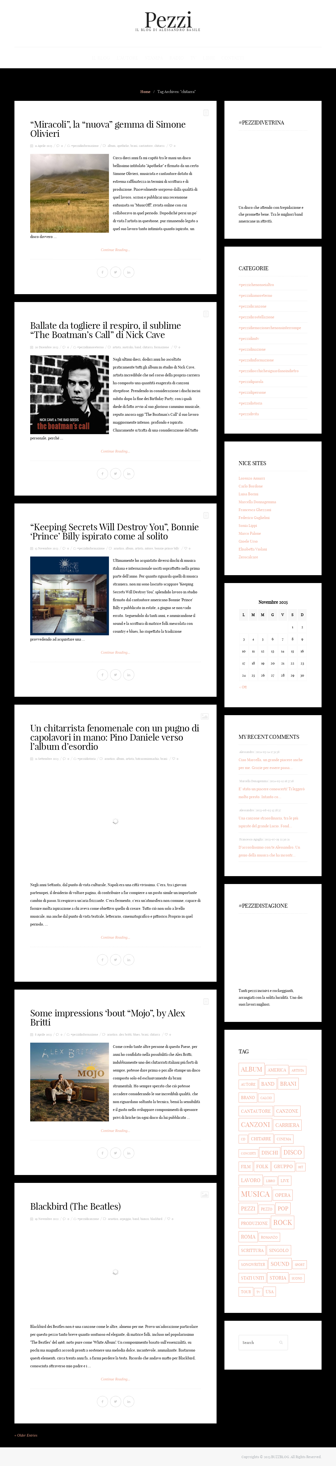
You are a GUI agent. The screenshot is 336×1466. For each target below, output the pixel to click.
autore (149, 548)
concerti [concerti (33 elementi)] (248, 1154)
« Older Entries (25, 1435)
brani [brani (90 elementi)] (288, 1083)
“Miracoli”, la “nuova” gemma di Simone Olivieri (108, 129)
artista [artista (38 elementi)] (298, 1071)
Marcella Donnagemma (257, 502)
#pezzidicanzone (88, 1219)
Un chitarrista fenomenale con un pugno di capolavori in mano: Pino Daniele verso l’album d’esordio (114, 737)
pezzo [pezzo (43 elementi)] (266, 1209)
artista (117, 347)
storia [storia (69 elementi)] (278, 1278)
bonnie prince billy (167, 548)
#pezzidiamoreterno (90, 347)
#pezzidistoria (86, 759)
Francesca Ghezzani (255, 510)
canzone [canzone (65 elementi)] (287, 1111)
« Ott (243, 687)
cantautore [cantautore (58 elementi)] (256, 1111)
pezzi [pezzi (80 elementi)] (248, 1208)
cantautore (146, 146)
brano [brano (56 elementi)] (248, 1097)
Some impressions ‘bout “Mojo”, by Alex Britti (107, 1017)
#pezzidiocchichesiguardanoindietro (269, 371)
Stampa (154, 58)
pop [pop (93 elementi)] (283, 1208)
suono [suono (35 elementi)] (297, 1279)
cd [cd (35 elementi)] (243, 1139)
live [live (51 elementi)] (285, 1180)
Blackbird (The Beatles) (75, 1206)
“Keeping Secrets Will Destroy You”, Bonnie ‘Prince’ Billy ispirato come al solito (114, 531)
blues (136, 1035)
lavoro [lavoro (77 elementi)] (250, 1180)
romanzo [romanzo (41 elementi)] (269, 1237)
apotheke (123, 146)
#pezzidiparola (251, 382)
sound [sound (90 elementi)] (280, 1264)
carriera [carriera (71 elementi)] (287, 1125)
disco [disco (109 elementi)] (293, 1152)
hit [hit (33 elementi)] (300, 1167)
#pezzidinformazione (85, 146)
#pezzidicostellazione (256, 317)
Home (145, 92)
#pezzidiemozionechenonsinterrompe (270, 328)
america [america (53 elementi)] (277, 1070)
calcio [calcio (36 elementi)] (266, 1098)
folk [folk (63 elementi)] (262, 1167)
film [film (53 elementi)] (246, 1166)
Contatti (231, 58)
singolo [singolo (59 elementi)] (279, 1250)
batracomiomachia (147, 759)
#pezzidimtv (249, 338)
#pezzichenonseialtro (256, 285)
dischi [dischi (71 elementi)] (269, 1153)
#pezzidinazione (252, 349)
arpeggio (125, 1219)
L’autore (128, 58)
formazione (161, 347)
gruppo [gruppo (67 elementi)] (283, 1167)
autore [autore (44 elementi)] (248, 1084)
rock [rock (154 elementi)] (282, 1222)
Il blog (102, 58)
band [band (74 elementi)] (268, 1084)
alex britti (125, 1035)
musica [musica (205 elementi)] (255, 1194)
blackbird (156, 1219)
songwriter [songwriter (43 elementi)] (253, 1265)
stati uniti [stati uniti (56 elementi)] (252, 1278)
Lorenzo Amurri (252, 478)
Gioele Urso (248, 541)
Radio (176, 58)
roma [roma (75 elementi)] (248, 1237)
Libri (208, 58)
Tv (193, 58)
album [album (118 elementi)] (251, 1069)
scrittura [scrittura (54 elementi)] (252, 1250)
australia (127, 347)
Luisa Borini (248, 494)
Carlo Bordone (251, 486)
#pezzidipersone (252, 392)
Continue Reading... (115, 250)
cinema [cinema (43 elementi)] (284, 1139)
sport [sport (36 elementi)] (299, 1265)
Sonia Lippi (248, 525)
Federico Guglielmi (254, 518)
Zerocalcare (248, 557)
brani (133, 146)
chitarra (159, 146)
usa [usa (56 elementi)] (270, 1292)
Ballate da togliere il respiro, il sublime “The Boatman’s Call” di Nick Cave (105, 330)
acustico (119, 548)
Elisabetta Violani (253, 549)
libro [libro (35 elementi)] (270, 1181)
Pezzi (168, 19)
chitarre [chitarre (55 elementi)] (261, 1139)
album (112, 146)
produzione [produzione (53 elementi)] (254, 1223)
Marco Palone (250, 533)
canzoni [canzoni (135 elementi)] (255, 1125)
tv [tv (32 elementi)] (258, 1292)
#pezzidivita (249, 414)
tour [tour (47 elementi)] (246, 1292)
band (138, 347)
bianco (144, 1219)
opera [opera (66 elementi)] (282, 1195)
